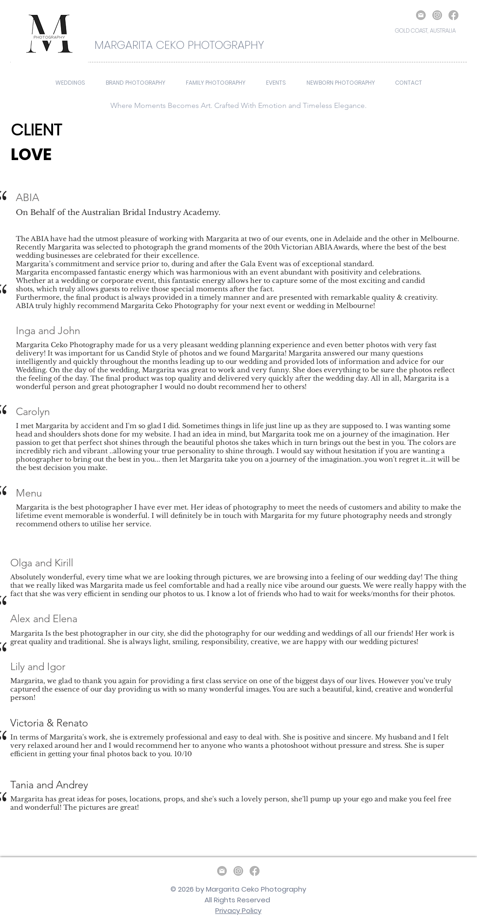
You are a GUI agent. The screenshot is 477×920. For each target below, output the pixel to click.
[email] (421, 15)
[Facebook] (453, 15)
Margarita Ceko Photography (256, 889)
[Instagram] (437, 15)
